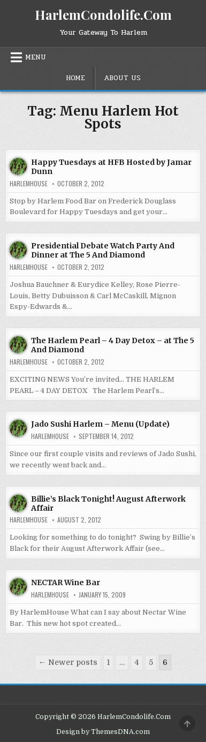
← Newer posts (68, 662)
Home (75, 78)
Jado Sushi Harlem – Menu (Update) (100, 424)
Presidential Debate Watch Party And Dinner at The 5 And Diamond (102, 250)
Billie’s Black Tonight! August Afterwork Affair (108, 503)
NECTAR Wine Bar (65, 582)
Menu (35, 57)
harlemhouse (29, 183)
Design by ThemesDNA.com (103, 732)
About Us (122, 78)
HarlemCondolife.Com (103, 14)
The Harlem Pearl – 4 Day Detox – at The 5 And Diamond (112, 345)
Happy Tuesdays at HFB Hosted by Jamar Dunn (111, 166)
